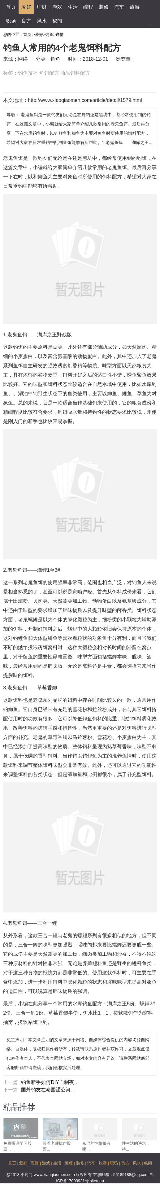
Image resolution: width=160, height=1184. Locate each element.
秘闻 (57, 21)
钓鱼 (49, 34)
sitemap (97, 1180)
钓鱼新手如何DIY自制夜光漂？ (55, 1082)
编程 (88, 7)
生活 (73, 7)
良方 (26, 21)
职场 (11, 21)
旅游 (135, 7)
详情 (60, 34)
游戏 (57, 7)
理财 (42, 7)
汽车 (119, 7)
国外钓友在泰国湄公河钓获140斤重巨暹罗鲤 (70, 1089)
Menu (151, 23)
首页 (11, 7)
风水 (42, 21)
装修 (104, 7)
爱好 (26, 7)
